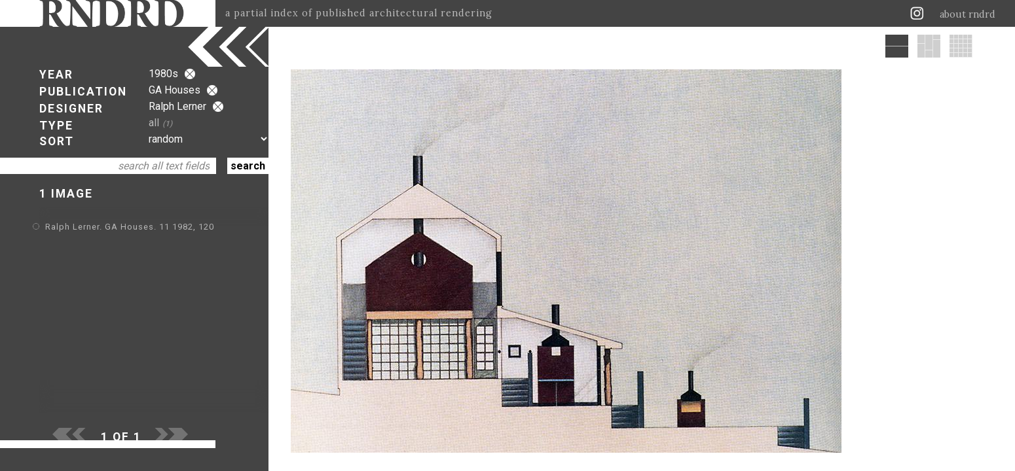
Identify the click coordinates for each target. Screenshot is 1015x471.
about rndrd (967, 14)
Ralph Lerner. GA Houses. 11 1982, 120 (129, 227)
